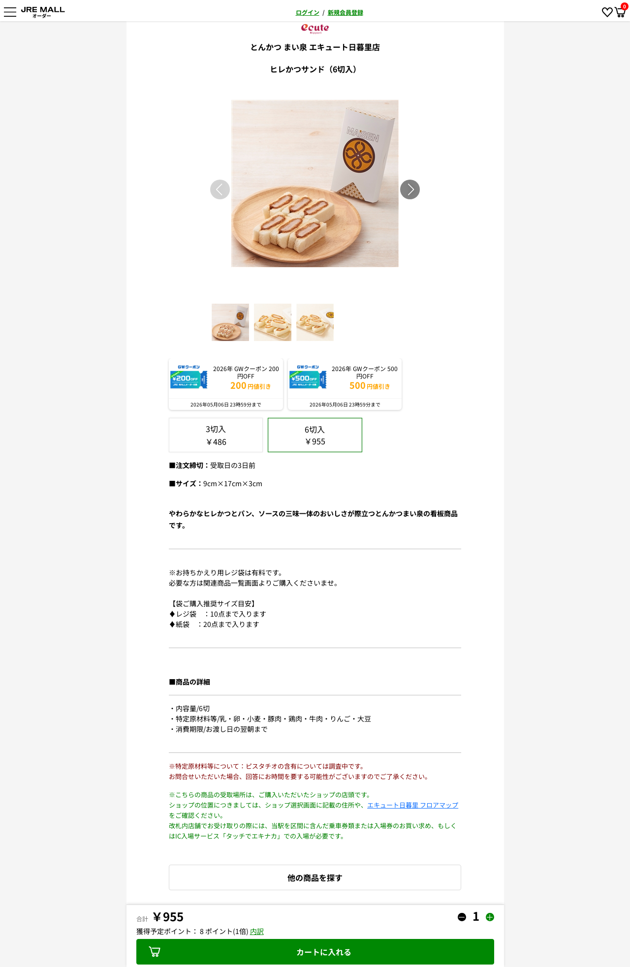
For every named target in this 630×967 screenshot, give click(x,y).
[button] (411, 189)
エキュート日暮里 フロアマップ (412, 805)
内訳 (257, 931)
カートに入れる (250, 952)
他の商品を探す (315, 877)
